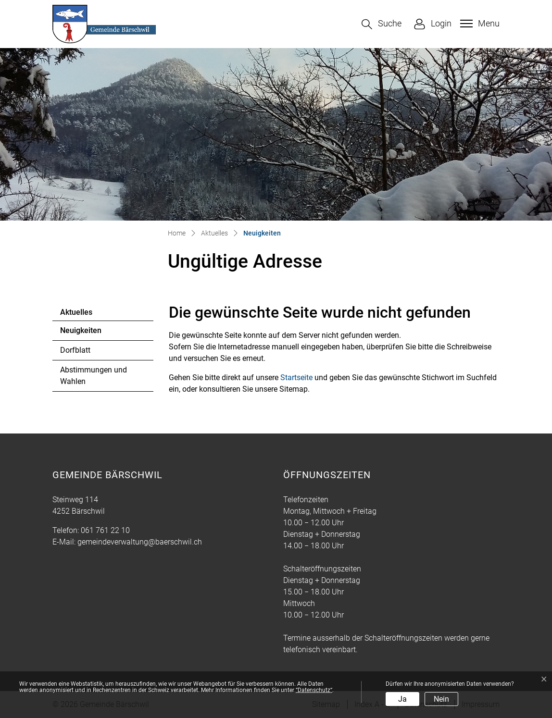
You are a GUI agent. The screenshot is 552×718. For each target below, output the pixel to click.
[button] (381, 24)
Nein (441, 699)
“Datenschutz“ (314, 690)
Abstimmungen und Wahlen (93, 375)
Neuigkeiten (86, 333)
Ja (402, 699)
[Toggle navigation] (479, 23)
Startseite (296, 377)
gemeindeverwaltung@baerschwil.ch (139, 541)
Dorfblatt (75, 350)
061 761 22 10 (105, 530)
